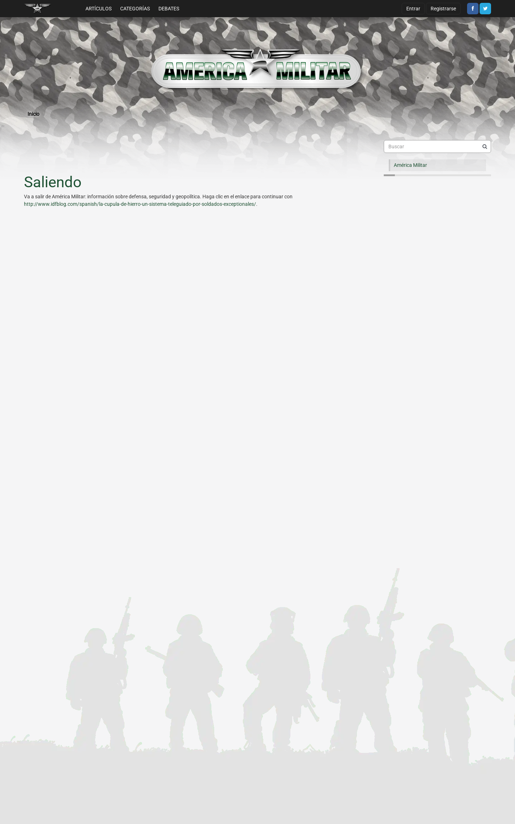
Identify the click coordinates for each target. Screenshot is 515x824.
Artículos (98, 8)
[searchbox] (437, 146)
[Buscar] (484, 146)
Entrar (413, 8)
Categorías (135, 8)
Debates (168, 8)
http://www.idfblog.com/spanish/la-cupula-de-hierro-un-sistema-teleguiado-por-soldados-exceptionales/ (140, 204)
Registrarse (443, 8)
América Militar (410, 165)
